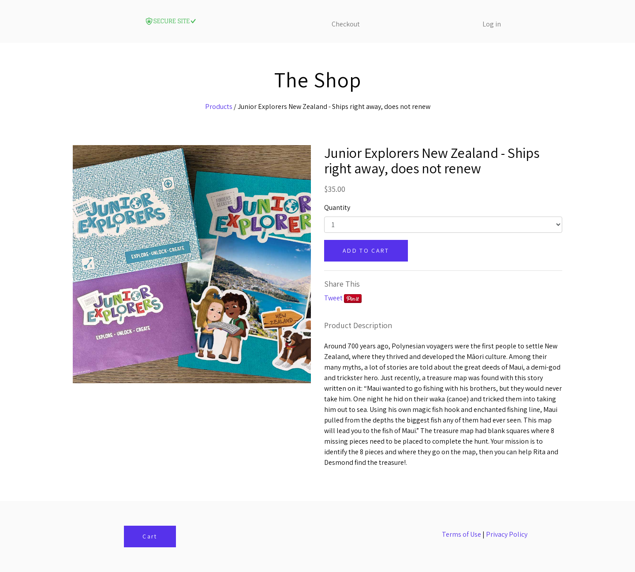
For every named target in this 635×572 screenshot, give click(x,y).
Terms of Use (461, 534)
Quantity (337, 207)
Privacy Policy (506, 534)
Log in (491, 24)
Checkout (346, 24)
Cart (149, 536)
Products (218, 106)
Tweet (333, 298)
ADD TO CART (366, 250)
